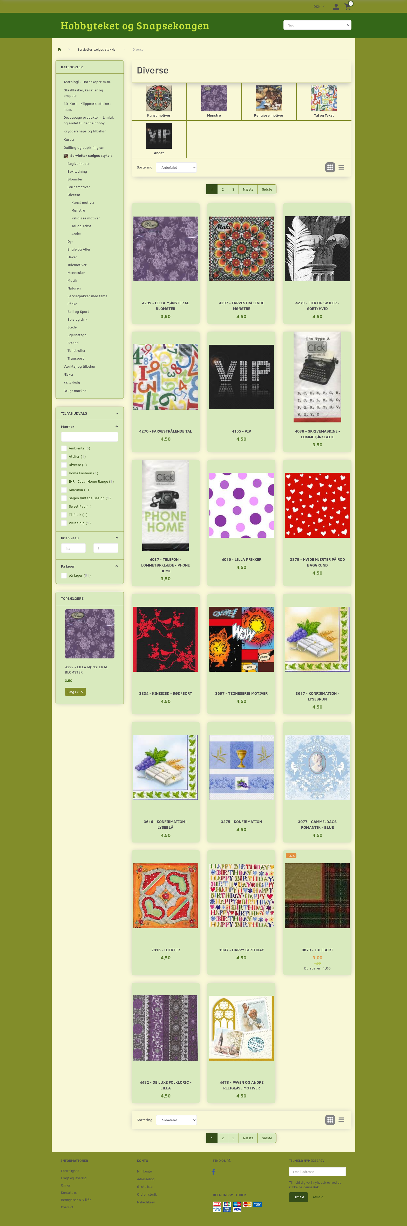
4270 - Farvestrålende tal (165, 431)
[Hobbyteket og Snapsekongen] (135, 25)
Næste (248, 189)
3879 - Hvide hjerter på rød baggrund (317, 562)
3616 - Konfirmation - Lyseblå (165, 824)
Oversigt (67, 1207)
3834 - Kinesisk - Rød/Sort (165, 693)
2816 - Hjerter (165, 949)
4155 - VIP (241, 431)
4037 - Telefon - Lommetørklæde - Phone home (165, 564)
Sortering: (145, 167)
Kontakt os (69, 1192)
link (316, 1187)
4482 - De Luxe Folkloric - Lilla (166, 1084)
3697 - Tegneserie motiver (241, 693)
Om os (66, 1185)
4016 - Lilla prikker (241, 559)
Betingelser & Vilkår (76, 1199)
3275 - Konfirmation (241, 821)
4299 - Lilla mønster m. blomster (86, 669)
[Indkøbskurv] (348, 6)
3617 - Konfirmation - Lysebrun (317, 696)
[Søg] (348, 25)
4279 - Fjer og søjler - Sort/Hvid (317, 305)
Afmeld (318, 1197)
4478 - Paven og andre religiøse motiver (241, 1084)
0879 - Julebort (317, 949)
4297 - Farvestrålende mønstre (241, 305)
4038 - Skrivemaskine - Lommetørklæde (317, 433)
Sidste (267, 189)
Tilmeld (298, 1197)
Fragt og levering (73, 1178)
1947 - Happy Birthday (241, 949)
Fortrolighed (70, 1170)
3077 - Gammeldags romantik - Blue (317, 824)
